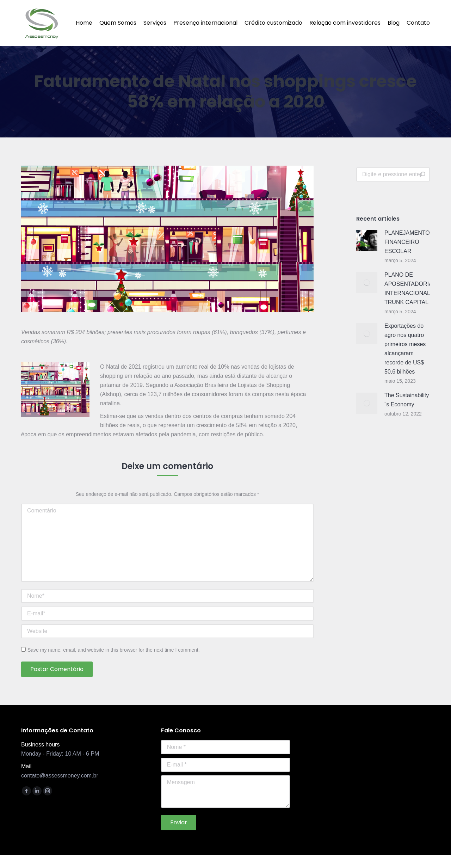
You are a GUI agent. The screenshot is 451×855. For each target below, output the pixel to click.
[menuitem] (84, 23)
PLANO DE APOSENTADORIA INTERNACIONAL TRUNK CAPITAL (408, 288)
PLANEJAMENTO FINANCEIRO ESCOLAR (407, 242)
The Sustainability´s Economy (406, 399)
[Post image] (366, 240)
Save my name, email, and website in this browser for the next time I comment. (113, 650)
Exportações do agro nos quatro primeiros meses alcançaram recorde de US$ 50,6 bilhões (405, 349)
